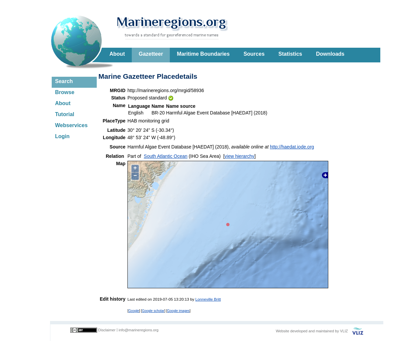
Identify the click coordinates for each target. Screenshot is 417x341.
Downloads (330, 54)
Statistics (290, 54)
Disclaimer (106, 330)
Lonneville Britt (208, 299)
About (117, 54)
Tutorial (64, 114)
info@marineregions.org (138, 330)
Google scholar (153, 311)
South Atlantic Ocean (165, 156)
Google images (178, 311)
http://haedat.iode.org (292, 146)
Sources (254, 54)
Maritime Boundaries (203, 54)
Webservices (71, 125)
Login (62, 136)
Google (133, 311)
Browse (64, 92)
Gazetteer (151, 54)
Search (64, 81)
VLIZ (344, 331)
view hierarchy (239, 156)
